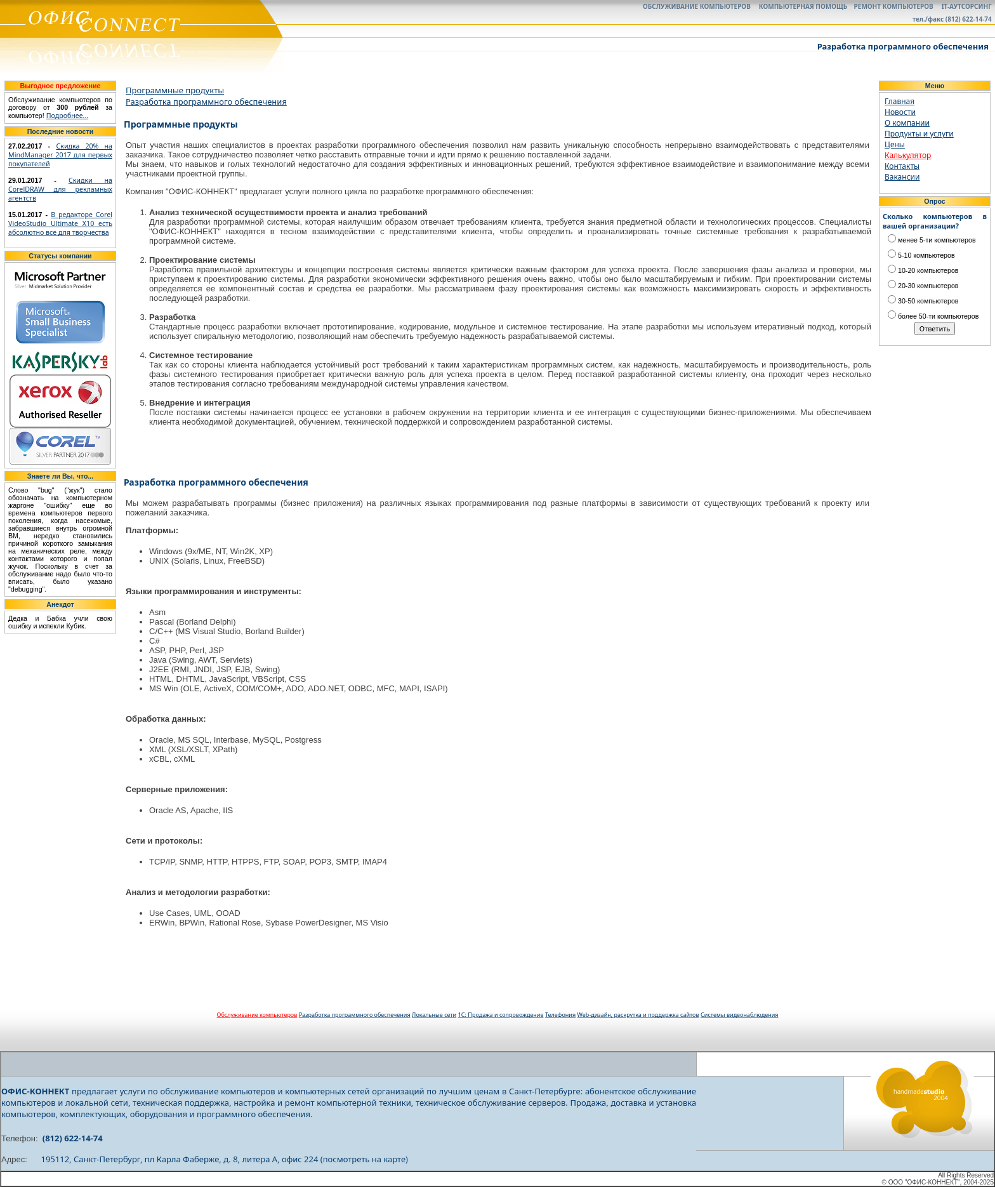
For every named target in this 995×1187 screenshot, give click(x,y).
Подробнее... (67, 115)
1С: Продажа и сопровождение (501, 1015)
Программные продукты (175, 90)
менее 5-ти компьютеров (932, 240)
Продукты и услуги (919, 133)
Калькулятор (908, 155)
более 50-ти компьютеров (933, 316)
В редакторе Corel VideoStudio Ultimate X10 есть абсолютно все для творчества (60, 223)
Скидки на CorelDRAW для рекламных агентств (60, 189)
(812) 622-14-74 (73, 1138)
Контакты (902, 166)
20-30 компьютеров (923, 285)
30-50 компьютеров (923, 301)
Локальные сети (434, 1015)
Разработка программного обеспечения (206, 101)
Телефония (560, 1015)
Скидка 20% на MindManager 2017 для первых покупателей (60, 155)
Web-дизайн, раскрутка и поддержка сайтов (638, 1015)
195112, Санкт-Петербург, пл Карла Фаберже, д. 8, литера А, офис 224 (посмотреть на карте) (224, 1159)
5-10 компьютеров (921, 255)
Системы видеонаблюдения (739, 1015)
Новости (900, 112)
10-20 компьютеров (923, 270)
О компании (907, 122)
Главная (899, 101)
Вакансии (902, 176)
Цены (895, 144)
